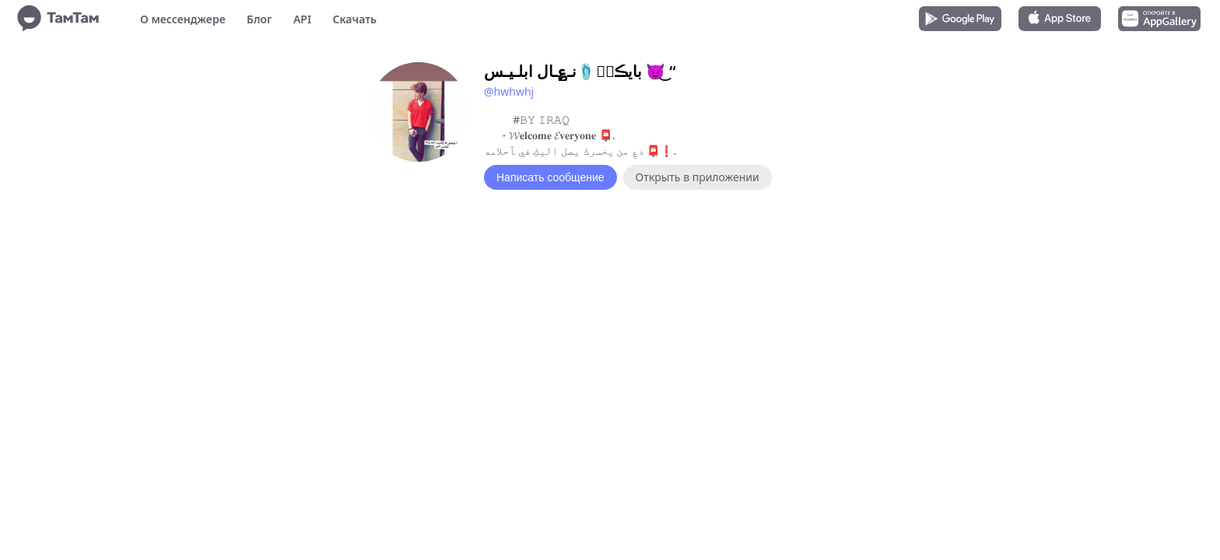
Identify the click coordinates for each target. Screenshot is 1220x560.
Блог (259, 19)
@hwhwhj (509, 91)
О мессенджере (183, 19)
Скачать (354, 19)
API (302, 19)
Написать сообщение (550, 177)
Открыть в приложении (697, 177)
